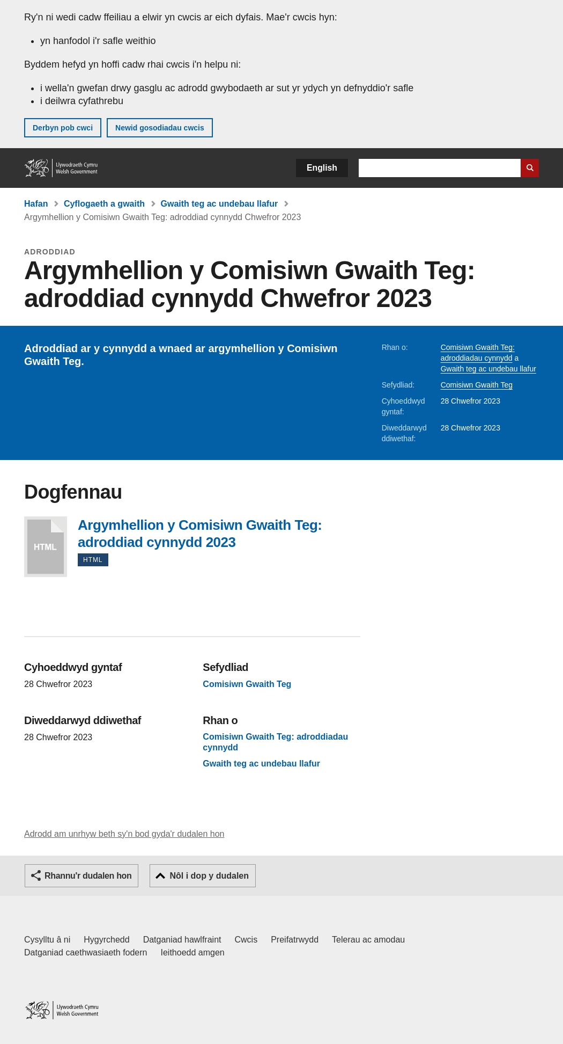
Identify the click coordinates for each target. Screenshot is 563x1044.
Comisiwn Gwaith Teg (477, 385)
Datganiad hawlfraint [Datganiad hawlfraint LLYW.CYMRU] (182, 939)
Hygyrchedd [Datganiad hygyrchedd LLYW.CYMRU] (106, 939)
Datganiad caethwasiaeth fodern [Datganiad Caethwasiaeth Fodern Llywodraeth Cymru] (85, 952)
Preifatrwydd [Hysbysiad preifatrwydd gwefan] (294, 939)
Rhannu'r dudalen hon (88, 875)
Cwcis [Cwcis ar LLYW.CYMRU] (246, 939)
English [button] (322, 167)
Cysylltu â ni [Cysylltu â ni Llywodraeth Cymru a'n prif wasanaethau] (47, 939)
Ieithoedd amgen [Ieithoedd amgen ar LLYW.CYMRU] (193, 952)
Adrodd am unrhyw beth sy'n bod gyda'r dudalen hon (124, 833)
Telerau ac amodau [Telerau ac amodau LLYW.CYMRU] (368, 939)
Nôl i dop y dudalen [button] (209, 875)
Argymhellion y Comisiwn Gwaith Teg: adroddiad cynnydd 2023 (45, 546)
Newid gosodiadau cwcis (159, 127)
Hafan (36, 203)
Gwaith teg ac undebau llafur (219, 203)
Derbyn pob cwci (63, 127)
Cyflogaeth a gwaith (104, 203)
